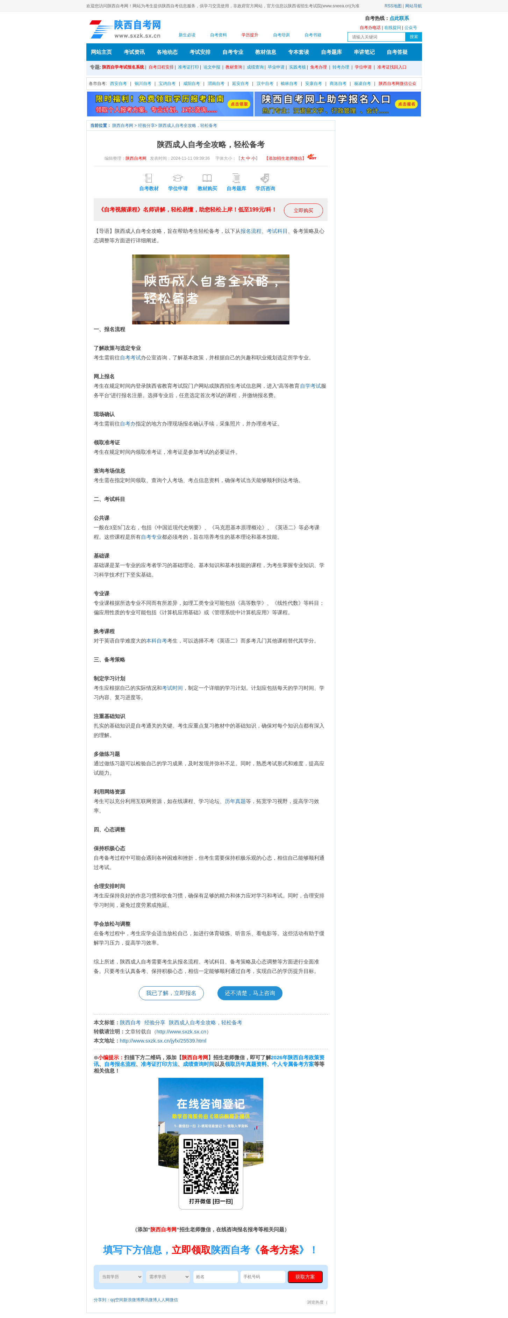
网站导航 (413, 5)
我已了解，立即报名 (171, 993)
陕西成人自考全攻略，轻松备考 (187, 125)
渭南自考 (216, 83)
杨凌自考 (362, 83)
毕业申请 (276, 67)
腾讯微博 (148, 1299)
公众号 (411, 27)
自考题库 (331, 52)
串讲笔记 (364, 52)
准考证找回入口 (392, 67)
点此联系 (399, 18)
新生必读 (187, 35)
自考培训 (281, 35)
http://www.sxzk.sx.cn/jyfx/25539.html (163, 1041)
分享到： (102, 1299)
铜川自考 (143, 83)
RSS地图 (393, 5)
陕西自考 (130, 1022)
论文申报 (211, 67)
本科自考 (156, 641)
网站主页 (101, 52)
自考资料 (218, 35)
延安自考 (240, 83)
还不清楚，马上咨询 (250, 993)
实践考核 (297, 67)
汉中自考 (265, 83)
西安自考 (118, 83)
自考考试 (130, 357)
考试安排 (199, 52)
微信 (174, 1299)
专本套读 (298, 52)
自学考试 (310, 386)
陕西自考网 (122, 125)
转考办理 (340, 67)
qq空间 (116, 1299)
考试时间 (172, 688)
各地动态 (167, 52)
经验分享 (146, 125)
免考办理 (318, 67)
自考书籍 (313, 35)
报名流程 (251, 231)
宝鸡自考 (167, 83)
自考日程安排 (161, 67)
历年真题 (235, 801)
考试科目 (277, 231)
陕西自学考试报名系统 (123, 67)
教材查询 (234, 67)
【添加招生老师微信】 (290, 158)
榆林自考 (289, 83)
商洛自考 (338, 83)
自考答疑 (397, 52)
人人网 (163, 1299)
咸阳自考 (191, 83)
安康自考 (313, 83)
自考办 (128, 424)
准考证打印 (188, 67)
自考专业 (232, 52)
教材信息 (265, 52)
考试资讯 (134, 52)
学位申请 (363, 67)
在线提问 (392, 27)
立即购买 (303, 210)
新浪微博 (131, 1299)
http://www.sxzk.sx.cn (182, 1031)
